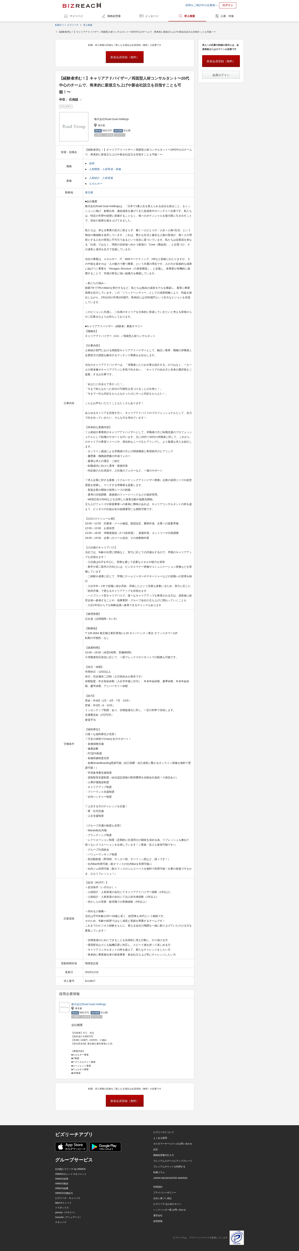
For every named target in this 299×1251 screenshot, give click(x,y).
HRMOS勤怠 (61, 1183)
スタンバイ (61, 1222)
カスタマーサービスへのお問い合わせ (172, 1143)
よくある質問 (160, 1138)
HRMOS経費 (61, 1188)
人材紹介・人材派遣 (101, 177)
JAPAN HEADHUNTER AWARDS (170, 1178)
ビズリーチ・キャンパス (67, 1198)
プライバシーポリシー (164, 1192)
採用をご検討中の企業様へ (202, 5)
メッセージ (151, 16)
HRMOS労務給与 (64, 1193)
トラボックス (62, 1207)
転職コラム (159, 1172)
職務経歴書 (114, 16)
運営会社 (157, 1215)
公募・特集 (227, 16)
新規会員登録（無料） (124, 57)
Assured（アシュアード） (68, 1217)
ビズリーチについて (163, 1132)
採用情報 (157, 1221)
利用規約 (157, 1187)
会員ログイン (221, 75)
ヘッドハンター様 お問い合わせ (169, 1209)
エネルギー (95, 183)
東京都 (89, 192)
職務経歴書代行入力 (163, 1155)
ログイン (227, 5)
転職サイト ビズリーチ (67, 25)
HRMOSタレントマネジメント (71, 1174)
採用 (91, 163)
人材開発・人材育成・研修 (105, 169)
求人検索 (189, 16)
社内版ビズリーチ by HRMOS (70, 1169)
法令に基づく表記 (162, 1198)
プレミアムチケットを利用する (169, 1166)
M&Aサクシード (63, 1203)
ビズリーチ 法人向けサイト (167, 1204)
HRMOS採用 (61, 1179)
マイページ (76, 16)
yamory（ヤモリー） (65, 1212)
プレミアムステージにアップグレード (172, 1161)
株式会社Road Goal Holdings (88, 1004)
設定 (155, 1149)
